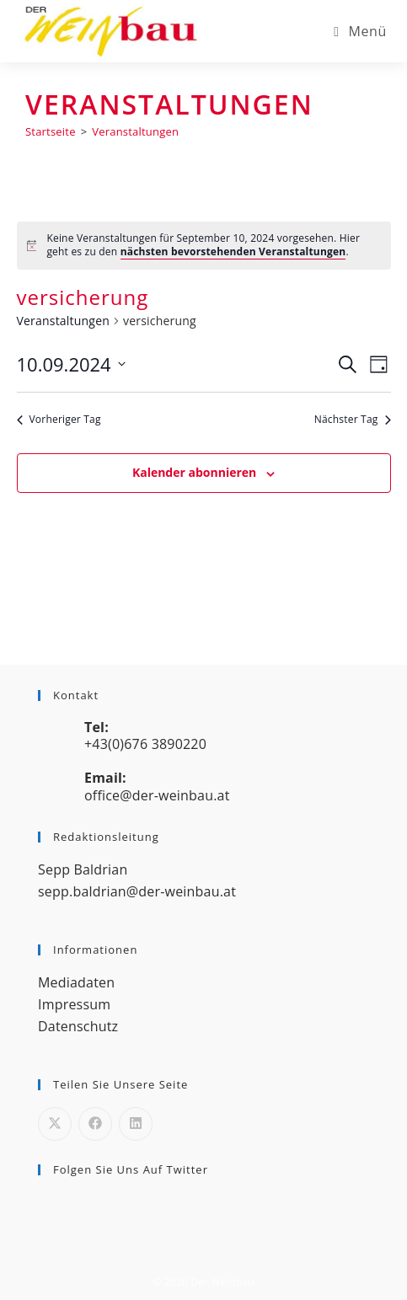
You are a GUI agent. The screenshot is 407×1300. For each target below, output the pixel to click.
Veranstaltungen (135, 131)
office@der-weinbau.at (157, 795)
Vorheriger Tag (59, 419)
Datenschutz (78, 1026)
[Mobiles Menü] (360, 31)
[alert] (204, 246)
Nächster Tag (352, 419)
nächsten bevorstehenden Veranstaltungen (233, 251)
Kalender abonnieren (194, 472)
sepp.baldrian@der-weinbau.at (137, 891)
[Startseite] (50, 131)
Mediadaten (76, 982)
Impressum (74, 1004)
